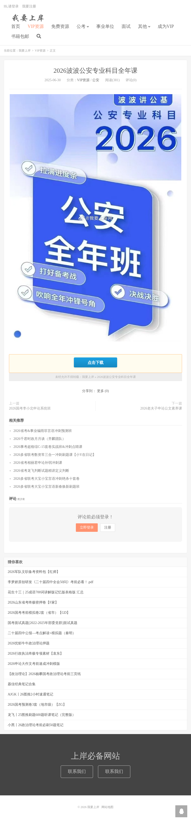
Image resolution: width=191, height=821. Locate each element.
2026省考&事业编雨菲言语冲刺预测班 (42, 431)
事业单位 (105, 26)
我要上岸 (27, 18)
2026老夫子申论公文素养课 (161, 408)
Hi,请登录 (11, 6)
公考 (81, 26)
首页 (15, 26)
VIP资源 (36, 26)
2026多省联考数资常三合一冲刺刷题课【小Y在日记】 (54, 455)
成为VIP (166, 26)
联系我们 (77, 771)
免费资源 (60, 26)
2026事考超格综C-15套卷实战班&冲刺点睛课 (47, 447)
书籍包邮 (20, 36)
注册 (107, 527)
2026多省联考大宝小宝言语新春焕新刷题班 (46, 486)
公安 (95, 80)
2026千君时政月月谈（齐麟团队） (39, 439)
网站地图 (107, 807)
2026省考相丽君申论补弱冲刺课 (37, 463)
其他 (142, 26)
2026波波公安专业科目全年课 (95, 70)
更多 (100, 391)
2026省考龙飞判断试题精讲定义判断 (41, 471)
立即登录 (87, 527)
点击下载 (95, 362)
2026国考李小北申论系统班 (30, 408)
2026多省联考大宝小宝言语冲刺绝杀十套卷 (46, 478)
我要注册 (29, 6)
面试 (126, 26)
